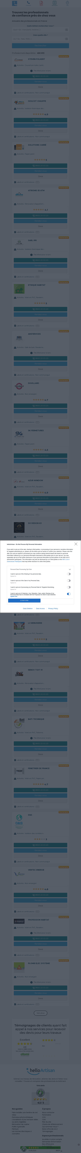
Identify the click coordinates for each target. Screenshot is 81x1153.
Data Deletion (28, 608)
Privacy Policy (53, 608)
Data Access (40, 608)
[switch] (69, 574)
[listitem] (40, 569)
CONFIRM (24, 600)
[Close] (77, 545)
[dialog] (40, 576)
